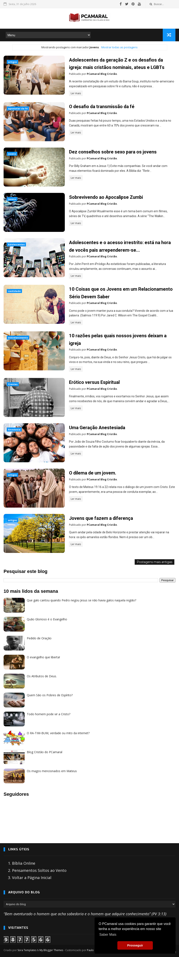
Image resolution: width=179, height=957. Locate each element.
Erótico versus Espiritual (94, 381)
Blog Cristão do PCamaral (44, 752)
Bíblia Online (23, 862)
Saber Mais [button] (107, 934)
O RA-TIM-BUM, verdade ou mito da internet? (58, 733)
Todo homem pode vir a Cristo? (48, 714)
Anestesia (14, 429)
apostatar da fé (18, 108)
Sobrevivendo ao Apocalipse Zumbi (106, 197)
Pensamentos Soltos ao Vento (39, 869)
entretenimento (18, 337)
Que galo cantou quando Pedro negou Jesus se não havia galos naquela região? (81, 600)
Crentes (13, 383)
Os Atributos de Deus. (42, 676)
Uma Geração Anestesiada (97, 427)
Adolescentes (16, 244)
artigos (12, 61)
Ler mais (76, 93)
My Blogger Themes (51, 950)
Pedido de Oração (39, 638)
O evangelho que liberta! (43, 657)
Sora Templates (27, 950)
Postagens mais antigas (154, 561)
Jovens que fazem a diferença (101, 517)
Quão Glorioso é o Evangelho (47, 619)
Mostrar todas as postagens (119, 47)
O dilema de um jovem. (92, 472)
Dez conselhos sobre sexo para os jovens (113, 152)
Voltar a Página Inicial (31, 877)
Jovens (12, 153)
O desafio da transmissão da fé (101, 106)
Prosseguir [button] (135, 945)
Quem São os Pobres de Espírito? (50, 695)
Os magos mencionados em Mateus (52, 771)
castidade (14, 290)
